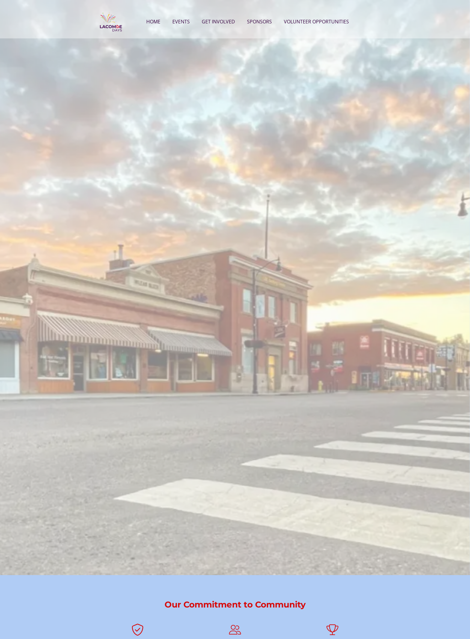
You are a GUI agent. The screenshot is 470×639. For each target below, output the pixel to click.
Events (181, 21)
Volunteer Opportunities (316, 21)
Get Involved (218, 21)
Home (153, 21)
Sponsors (259, 21)
